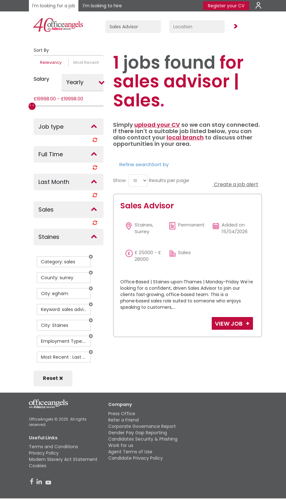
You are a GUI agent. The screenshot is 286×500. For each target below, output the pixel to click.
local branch (185, 137)
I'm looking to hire (102, 6)
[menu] (138, 180)
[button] (91, 256)
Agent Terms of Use (130, 452)
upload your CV (157, 125)
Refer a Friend (123, 420)
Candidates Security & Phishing (142, 439)
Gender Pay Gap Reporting (137, 432)
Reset (53, 378)
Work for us (120, 445)
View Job (229, 324)
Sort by (160, 164)
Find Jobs (234, 26)
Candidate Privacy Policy (135, 458)
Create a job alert (235, 184)
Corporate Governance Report (142, 426)
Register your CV (226, 6)
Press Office (121, 413)
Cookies (37, 466)
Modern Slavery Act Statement (63, 459)
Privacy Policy (44, 453)
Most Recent (86, 62)
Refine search (135, 164)
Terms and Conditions (53, 446)
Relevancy (51, 62)
